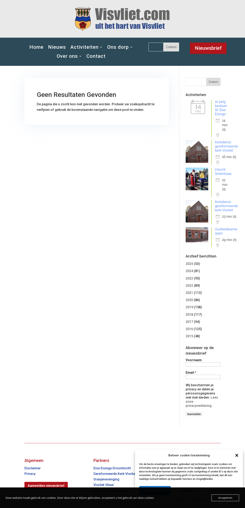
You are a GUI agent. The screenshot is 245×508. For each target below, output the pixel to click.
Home (36, 47)
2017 (189, 322)
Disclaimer (32, 468)
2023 (189, 278)
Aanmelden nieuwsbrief (46, 486)
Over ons (67, 56)
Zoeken (213, 82)
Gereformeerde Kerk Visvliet (114, 474)
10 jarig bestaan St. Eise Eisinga (221, 108)
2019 (189, 307)
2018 (189, 315)
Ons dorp (118, 47)
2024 (189, 271)
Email (191, 373)
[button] (237, 455)
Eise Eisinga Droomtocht (112, 468)
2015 (189, 336)
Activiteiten (84, 47)
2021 (189, 293)
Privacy (30, 474)
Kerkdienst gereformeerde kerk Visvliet (226, 146)
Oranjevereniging (106, 479)
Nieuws (57, 47)
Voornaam (194, 360)
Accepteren (225, 498)
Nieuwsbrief (208, 48)
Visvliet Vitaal (103, 485)
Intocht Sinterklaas (223, 172)
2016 (189, 329)
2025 (189, 264)
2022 (189, 286)
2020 (189, 300)
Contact (96, 56)
